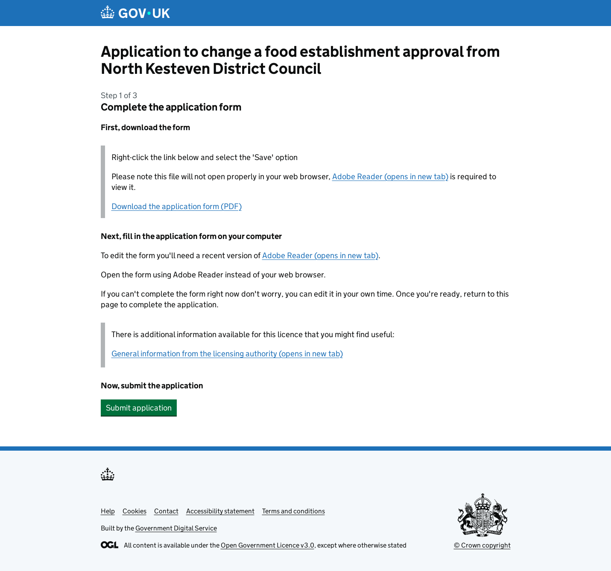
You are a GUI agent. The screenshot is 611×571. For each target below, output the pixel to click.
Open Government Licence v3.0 (267, 545)
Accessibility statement (220, 511)
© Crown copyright (482, 545)
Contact (166, 511)
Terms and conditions (293, 511)
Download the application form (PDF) (176, 206)
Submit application (139, 408)
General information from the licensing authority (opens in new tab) (227, 353)
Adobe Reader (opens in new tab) (390, 176)
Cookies (134, 511)
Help (108, 511)
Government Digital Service (176, 528)
